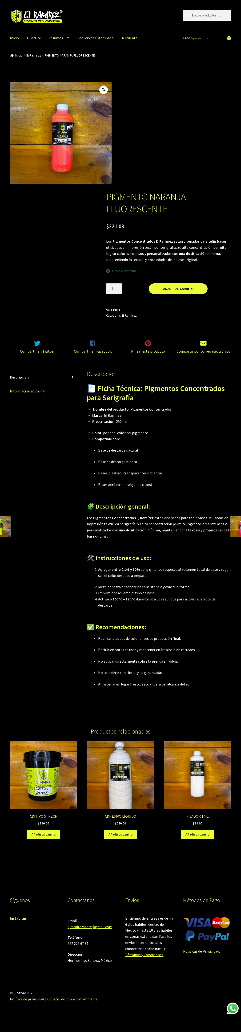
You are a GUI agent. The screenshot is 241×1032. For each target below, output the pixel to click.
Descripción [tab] (19, 383)
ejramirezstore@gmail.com (90, 932)
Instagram (18, 924)
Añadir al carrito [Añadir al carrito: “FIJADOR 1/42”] (197, 840)
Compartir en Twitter (37, 357)
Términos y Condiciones (144, 960)
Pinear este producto (148, 357)
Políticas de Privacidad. (201, 956)
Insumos (56, 38)
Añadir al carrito (178, 288)
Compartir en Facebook (93, 357)
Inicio (14, 38)
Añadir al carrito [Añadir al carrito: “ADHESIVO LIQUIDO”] (120, 840)
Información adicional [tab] (27, 397)
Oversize (34, 38)
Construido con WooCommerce (72, 1005)
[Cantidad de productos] (114, 288)
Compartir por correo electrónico (203, 357)
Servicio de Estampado (95, 38)
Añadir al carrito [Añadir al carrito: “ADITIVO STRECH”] (44, 840)
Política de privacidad (27, 1005)
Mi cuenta (129, 38)
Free (195, 38)
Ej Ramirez (33, 55)
